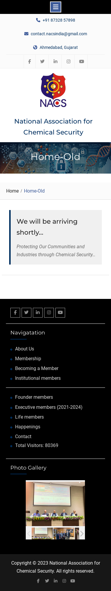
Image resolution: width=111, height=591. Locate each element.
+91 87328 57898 (59, 20)
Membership (28, 358)
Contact (23, 436)
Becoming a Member (36, 368)
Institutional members (38, 378)
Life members (29, 417)
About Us (24, 349)
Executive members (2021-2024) (49, 407)
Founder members (34, 397)
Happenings (27, 427)
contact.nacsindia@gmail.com (59, 34)
